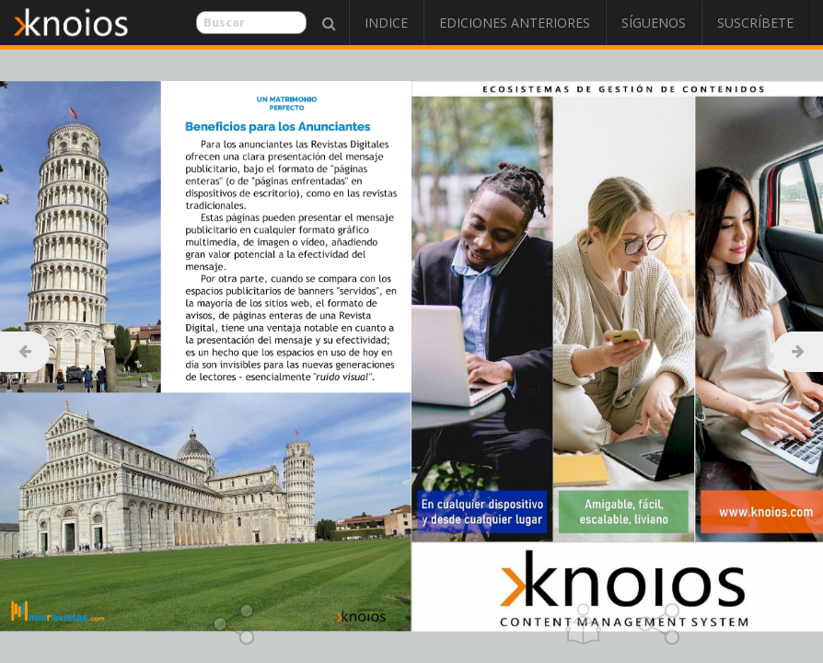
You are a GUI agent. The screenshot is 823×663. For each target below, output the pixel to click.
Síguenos (653, 22)
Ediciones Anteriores (514, 22)
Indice (386, 22)
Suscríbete (755, 22)
